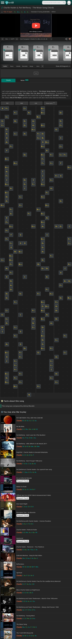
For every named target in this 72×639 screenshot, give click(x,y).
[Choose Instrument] (42, 66)
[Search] (64, 2)
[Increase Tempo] (16, 39)
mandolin (25, 66)
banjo (31, 66)
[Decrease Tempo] (2, 39)
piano (11, 66)
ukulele (18, 66)
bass (38, 66)
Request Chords (22, 481)
